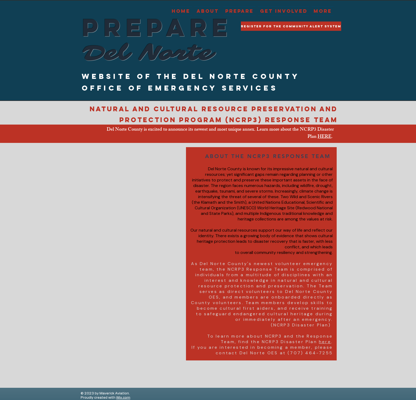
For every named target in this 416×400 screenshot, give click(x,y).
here (325, 341)
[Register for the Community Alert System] (291, 26)
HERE (324, 137)
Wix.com (123, 397)
